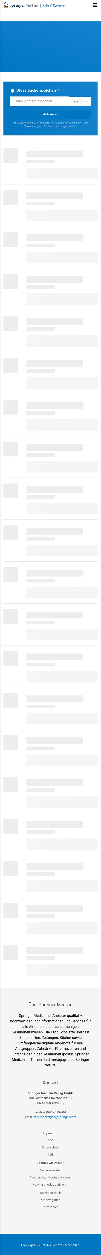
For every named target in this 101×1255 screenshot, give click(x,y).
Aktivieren (50, 114)
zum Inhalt (50, 1207)
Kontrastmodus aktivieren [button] (50, 1184)
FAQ (51, 1140)
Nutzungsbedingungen (70, 123)
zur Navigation (50, 1200)
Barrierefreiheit (50, 1193)
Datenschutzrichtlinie (45, 123)
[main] (50, 499)
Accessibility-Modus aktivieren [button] (50, 1177)
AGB (51, 1154)
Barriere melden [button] (50, 1170)
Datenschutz (50, 1147)
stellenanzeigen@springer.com (55, 1117)
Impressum (50, 1133)
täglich (78, 101)
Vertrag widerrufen (50, 1163)
